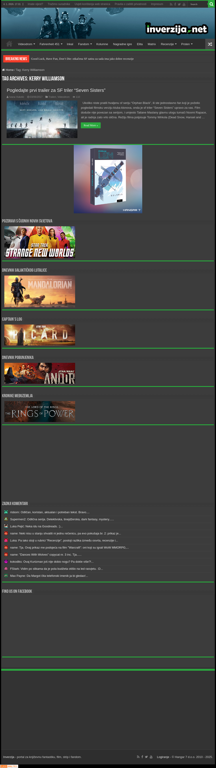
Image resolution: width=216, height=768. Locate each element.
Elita (140, 44)
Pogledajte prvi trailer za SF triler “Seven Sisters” (56, 90)
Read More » (91, 125)
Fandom (83, 44)
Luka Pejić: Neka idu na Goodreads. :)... (36, 526)
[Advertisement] (108, 463)
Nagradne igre (122, 44)
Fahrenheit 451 (49, 44)
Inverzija (8, 757)
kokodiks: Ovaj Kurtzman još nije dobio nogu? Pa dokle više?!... (52, 561)
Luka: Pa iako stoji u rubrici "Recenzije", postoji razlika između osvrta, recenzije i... (64, 540)
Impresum (157, 4)
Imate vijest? (35, 4)
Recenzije (167, 44)
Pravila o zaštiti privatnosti (130, 4)
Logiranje (163, 757)
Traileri (52, 96)
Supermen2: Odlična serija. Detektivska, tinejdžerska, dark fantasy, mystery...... (62, 519)
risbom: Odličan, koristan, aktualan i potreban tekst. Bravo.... (50, 512)
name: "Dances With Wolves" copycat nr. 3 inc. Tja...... (46, 554)
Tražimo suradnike (59, 4)
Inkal (70, 44)
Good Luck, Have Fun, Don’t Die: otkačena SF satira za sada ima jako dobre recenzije (82, 58)
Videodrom (25, 44)
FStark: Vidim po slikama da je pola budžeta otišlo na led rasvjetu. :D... (56, 568)
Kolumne (102, 44)
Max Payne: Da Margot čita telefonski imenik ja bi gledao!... (49, 575)
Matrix (152, 44)
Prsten (185, 44)
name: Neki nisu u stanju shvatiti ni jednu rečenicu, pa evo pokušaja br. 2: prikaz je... (65, 533)
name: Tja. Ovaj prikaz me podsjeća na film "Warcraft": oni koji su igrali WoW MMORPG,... (69, 547)
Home (9, 43)
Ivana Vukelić (16, 96)
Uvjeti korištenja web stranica (92, 4)
